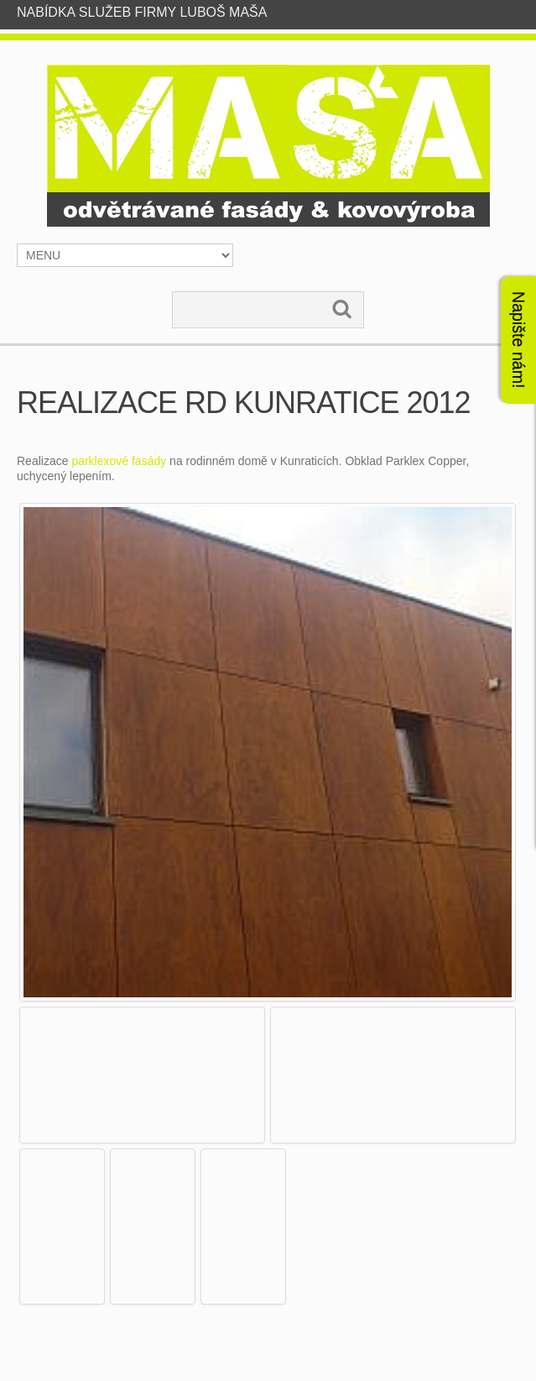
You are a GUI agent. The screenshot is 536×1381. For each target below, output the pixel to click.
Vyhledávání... (173, 292)
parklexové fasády (118, 461)
